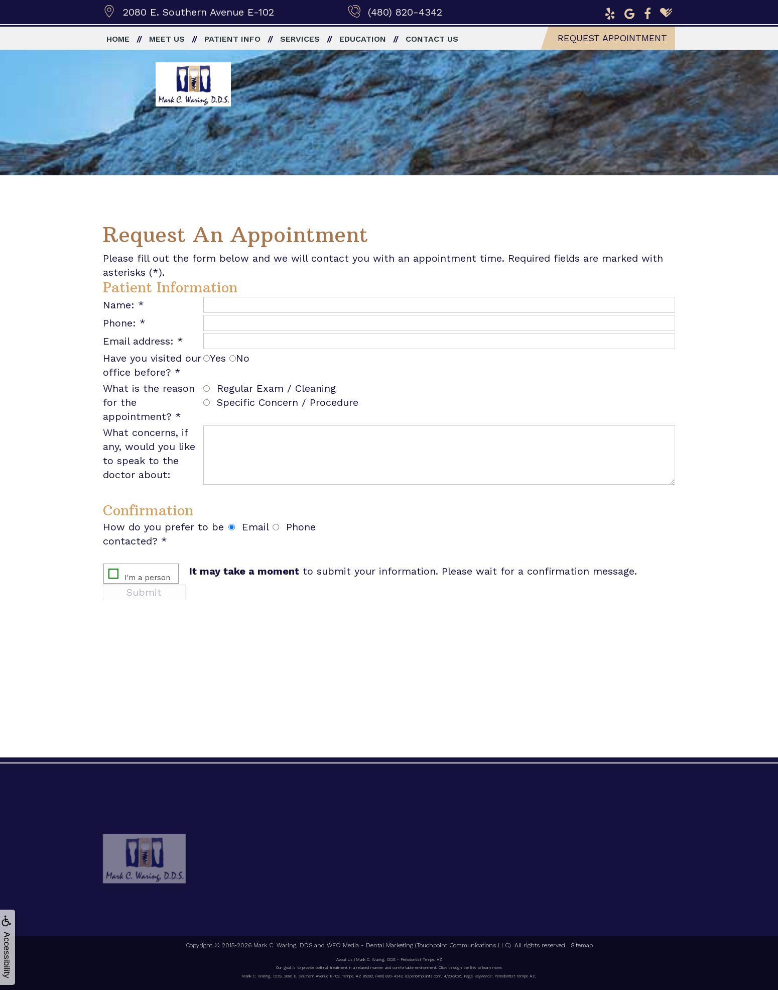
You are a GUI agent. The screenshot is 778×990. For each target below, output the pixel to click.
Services (300, 39)
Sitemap (582, 945)
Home (117, 39)
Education (362, 39)
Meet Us (167, 39)
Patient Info (232, 39)
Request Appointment (612, 38)
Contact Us (432, 39)
